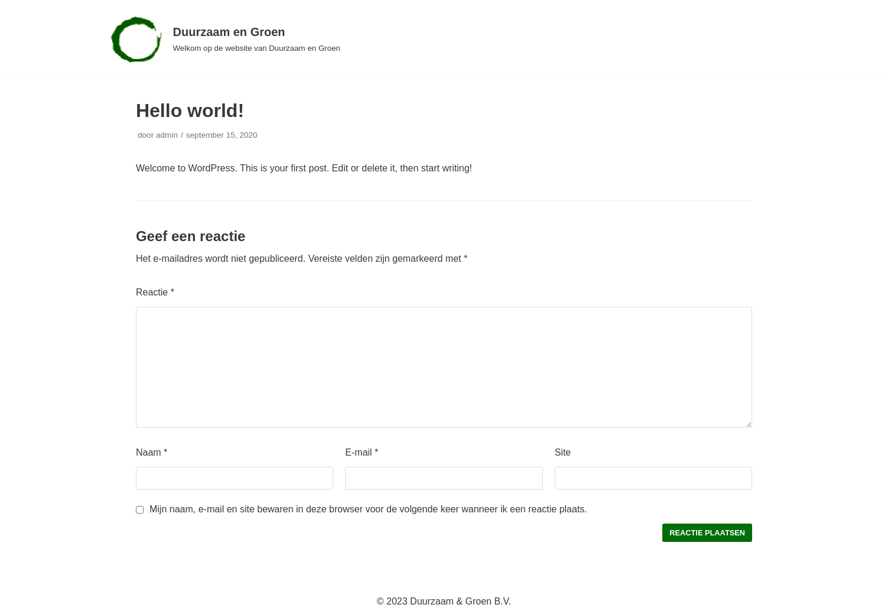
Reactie (155, 292)
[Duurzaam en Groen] (224, 39)
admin (167, 135)
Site (563, 452)
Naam (151, 452)
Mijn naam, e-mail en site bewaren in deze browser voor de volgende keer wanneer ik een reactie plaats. (368, 509)
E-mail (361, 452)
